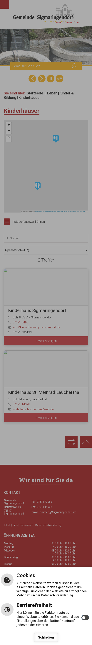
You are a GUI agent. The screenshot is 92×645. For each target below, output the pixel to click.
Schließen (46, 637)
